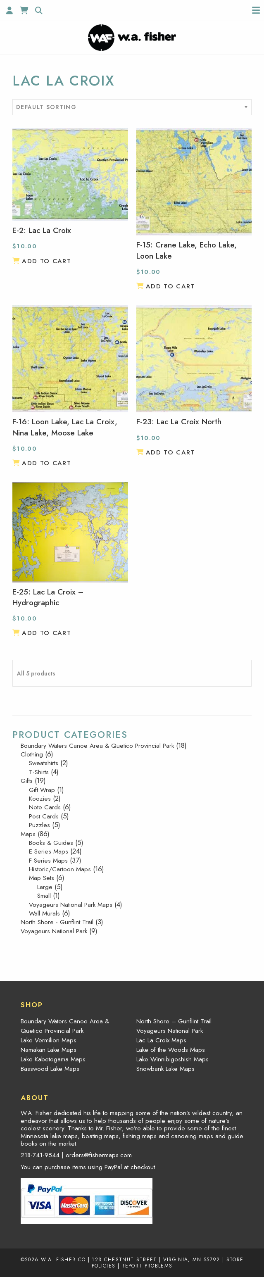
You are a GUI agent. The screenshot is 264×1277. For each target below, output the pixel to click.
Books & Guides (51, 842)
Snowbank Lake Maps (165, 1068)
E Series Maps (48, 851)
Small (44, 895)
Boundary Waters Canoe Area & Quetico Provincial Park (97, 745)
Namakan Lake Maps (48, 1049)
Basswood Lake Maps (50, 1068)
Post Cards (44, 816)
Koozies (40, 798)
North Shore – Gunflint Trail (174, 1021)
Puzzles (39, 825)
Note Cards (45, 807)
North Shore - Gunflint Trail (57, 922)
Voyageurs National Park (54, 931)
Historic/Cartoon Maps (60, 869)
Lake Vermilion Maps (48, 1040)
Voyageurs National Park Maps (70, 904)
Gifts (27, 780)
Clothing (32, 754)
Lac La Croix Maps (161, 1040)
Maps (28, 834)
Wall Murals (44, 913)
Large (44, 887)
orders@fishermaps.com (99, 1155)
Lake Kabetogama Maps (53, 1059)
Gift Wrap (42, 789)
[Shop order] (132, 107)
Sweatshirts (43, 763)
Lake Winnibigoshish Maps (172, 1059)
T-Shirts (39, 772)
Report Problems (146, 1265)
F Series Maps (48, 860)
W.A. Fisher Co (63, 1259)
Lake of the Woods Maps (170, 1049)
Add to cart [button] (46, 261)
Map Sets (41, 877)
